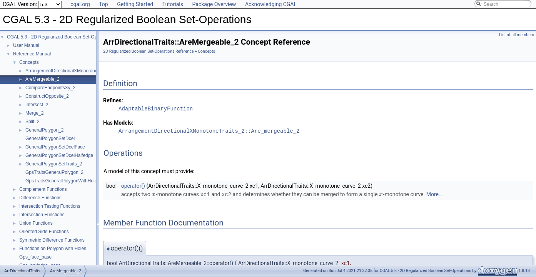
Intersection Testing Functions (49, 206)
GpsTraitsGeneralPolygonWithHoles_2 (65, 181)
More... (434, 194)
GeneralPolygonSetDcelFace (55, 147)
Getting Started (135, 4)
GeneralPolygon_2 (44, 130)
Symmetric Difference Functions (52, 240)
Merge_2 (34, 113)
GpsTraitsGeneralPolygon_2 (54, 172)
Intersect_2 (36, 104)
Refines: (113, 100)
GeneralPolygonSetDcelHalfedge (59, 155)
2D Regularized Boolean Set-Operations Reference (148, 51)
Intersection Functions (41, 214)
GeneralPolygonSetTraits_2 (53, 164)
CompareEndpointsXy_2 (50, 87)
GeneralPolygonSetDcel (50, 138)
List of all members (516, 34)
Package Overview (214, 4)
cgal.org (80, 4)
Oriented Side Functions (44, 231)
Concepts (29, 62)
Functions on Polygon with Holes (52, 248)
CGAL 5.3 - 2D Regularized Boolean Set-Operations (60, 37)
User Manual (26, 45)
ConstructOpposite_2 (47, 96)
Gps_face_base (35, 257)
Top (103, 4)
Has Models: (118, 123)
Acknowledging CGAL (271, 4)
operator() (133, 186)
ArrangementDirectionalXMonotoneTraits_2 (69, 70)
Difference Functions (40, 197)
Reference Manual (32, 54)
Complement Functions (43, 189)
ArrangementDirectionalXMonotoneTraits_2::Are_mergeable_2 (209, 131)
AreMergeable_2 (42, 79)
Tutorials (172, 4)
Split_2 (32, 121)
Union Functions (36, 223)
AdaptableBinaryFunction (156, 108)
